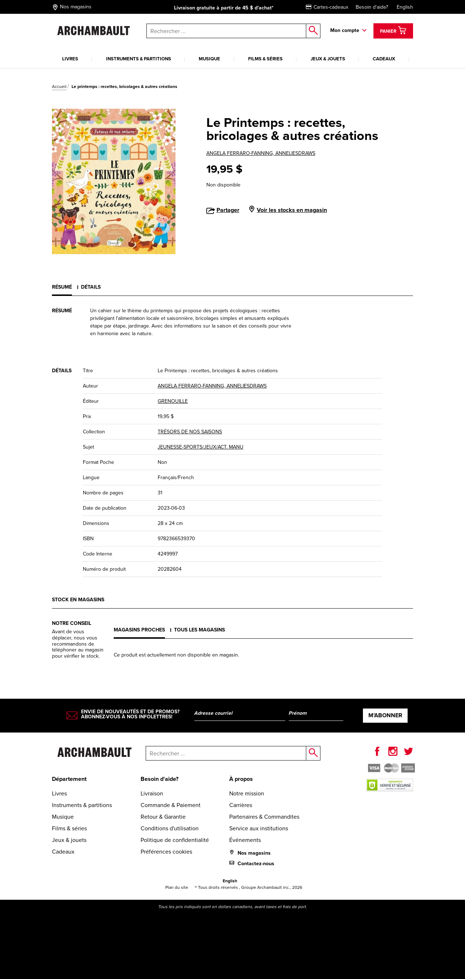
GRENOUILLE (173, 401)
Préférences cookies (166, 851)
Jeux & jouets (328, 58)
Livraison (152, 793)
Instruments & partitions (138, 58)
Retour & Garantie (163, 817)
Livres (70, 58)
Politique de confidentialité (175, 840)
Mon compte (344, 30)
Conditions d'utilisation (170, 828)
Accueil (59, 86)
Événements (245, 840)
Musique (209, 58)
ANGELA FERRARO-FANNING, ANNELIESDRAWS (260, 153)
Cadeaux (384, 58)
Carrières (240, 805)
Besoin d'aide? (372, 7)
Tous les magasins (199, 630)
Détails (91, 287)
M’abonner (385, 715)
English (405, 7)
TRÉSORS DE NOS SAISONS (190, 432)
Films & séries (265, 58)
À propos (241, 779)
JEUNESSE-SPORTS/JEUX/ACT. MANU (200, 447)
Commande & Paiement (171, 805)
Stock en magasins (78, 599)
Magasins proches (139, 630)
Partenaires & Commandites (264, 817)
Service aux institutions (258, 828)
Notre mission (246, 793)
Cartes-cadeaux (327, 7)
